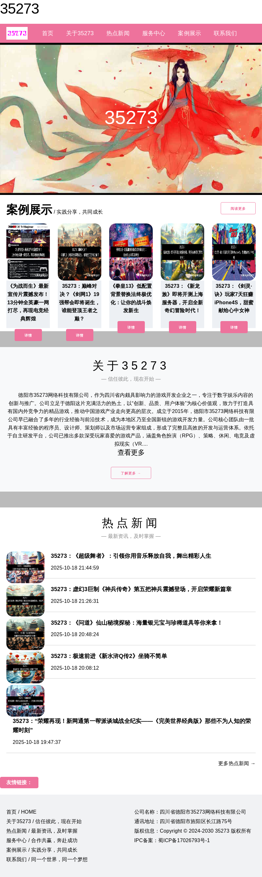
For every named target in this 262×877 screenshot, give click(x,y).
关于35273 (80, 33)
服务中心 (153, 33)
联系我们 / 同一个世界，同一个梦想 (47, 859)
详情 (28, 335)
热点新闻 (118, 33)
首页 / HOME (21, 812)
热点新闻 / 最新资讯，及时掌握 (41, 831)
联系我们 (225, 33)
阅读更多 (238, 208)
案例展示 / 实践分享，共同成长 (41, 850)
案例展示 (189, 33)
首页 (47, 33)
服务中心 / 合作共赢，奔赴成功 (41, 840)
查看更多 (131, 452)
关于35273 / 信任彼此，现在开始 (44, 821)
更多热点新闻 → (237, 763)
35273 (19, 8)
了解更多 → (131, 473)
